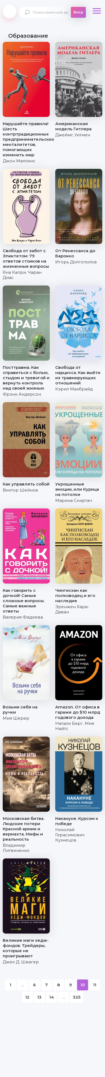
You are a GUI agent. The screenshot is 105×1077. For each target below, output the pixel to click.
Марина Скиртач (73, 500)
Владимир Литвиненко (16, 848)
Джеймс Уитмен (72, 134)
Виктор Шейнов (20, 490)
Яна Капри (14, 272)
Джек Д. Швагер (21, 961)
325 (76, 997)
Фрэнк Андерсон (22, 394)
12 (27, 997)
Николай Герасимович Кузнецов (69, 835)
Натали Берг (69, 723)
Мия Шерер (16, 718)
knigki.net (9, 11)
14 (51, 997)
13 (39, 997)
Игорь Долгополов (76, 261)
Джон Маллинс (19, 160)
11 (94, 984)
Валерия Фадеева (23, 617)
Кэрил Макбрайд (74, 389)
